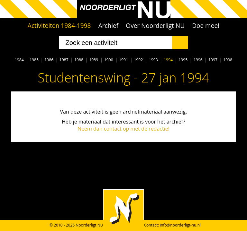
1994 (168, 60)
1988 (78, 60)
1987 (64, 60)
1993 (153, 60)
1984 (19, 60)
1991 (123, 60)
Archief (108, 25)
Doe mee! (205, 25)
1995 (183, 60)
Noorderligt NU (89, 225)
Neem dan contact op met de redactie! (123, 128)
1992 (138, 60)
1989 (93, 60)
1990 (108, 60)
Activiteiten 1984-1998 (59, 25)
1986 (48, 60)
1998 (227, 60)
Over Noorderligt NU (155, 25)
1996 (198, 60)
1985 (34, 60)
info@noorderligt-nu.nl (180, 225)
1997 (212, 60)
